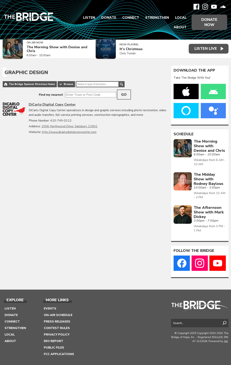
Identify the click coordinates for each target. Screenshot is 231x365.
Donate (108, 17)
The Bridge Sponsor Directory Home (32, 84)
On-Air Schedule (58, 315)
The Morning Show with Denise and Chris (57, 49)
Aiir (226, 341)
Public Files (54, 347)
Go (124, 94)
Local (181, 17)
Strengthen (157, 17)
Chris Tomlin (128, 53)
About (180, 27)
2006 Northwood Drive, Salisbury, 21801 (70, 126)
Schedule (184, 134)
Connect (130, 17)
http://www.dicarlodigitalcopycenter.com (69, 132)
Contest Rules (57, 328)
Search (121, 84)
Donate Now (209, 22)
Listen (89, 17)
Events (50, 308)
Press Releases (57, 321)
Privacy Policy (56, 334)
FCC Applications (59, 354)
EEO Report (53, 341)
